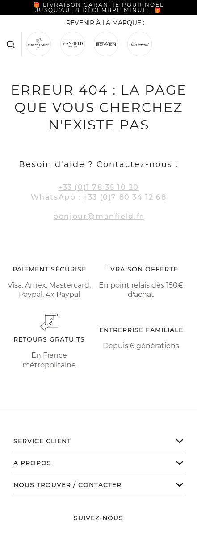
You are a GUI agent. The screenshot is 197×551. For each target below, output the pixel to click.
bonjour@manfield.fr (98, 216)
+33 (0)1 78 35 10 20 (98, 187)
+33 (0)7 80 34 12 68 (124, 197)
